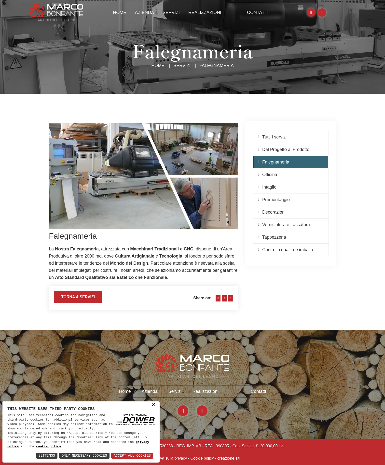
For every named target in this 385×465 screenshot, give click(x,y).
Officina (269, 174)
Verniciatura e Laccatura (286, 224)
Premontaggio (276, 199)
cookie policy (48, 446)
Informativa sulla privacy (166, 458)
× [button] (153, 404)
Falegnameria (275, 162)
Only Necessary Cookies (84, 455)
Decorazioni (274, 212)
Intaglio (269, 187)
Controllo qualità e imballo (287, 249)
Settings (47, 455)
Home (119, 12)
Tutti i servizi (274, 137)
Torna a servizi (78, 299)
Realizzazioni (204, 12)
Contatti (257, 12)
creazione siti (228, 458)
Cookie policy (202, 458)
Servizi (171, 12)
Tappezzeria (274, 237)
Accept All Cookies (132, 455)
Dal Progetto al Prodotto (285, 149)
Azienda (144, 12)
